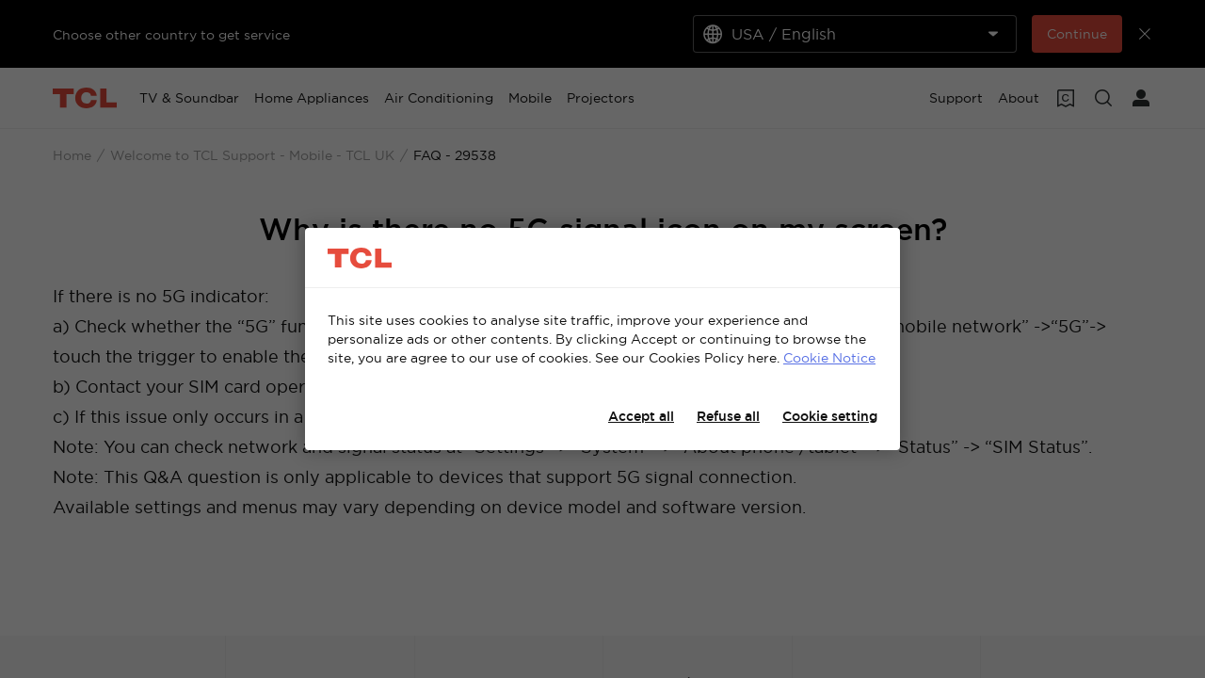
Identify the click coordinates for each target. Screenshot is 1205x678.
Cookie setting (829, 416)
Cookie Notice (829, 357)
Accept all (641, 416)
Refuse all (728, 416)
